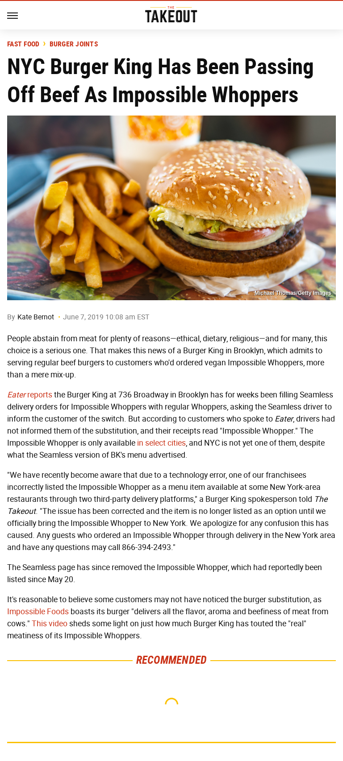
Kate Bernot (35, 317)
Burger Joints (74, 44)
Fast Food (23, 44)
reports (29, 395)
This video (49, 624)
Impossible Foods (38, 611)
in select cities (161, 443)
